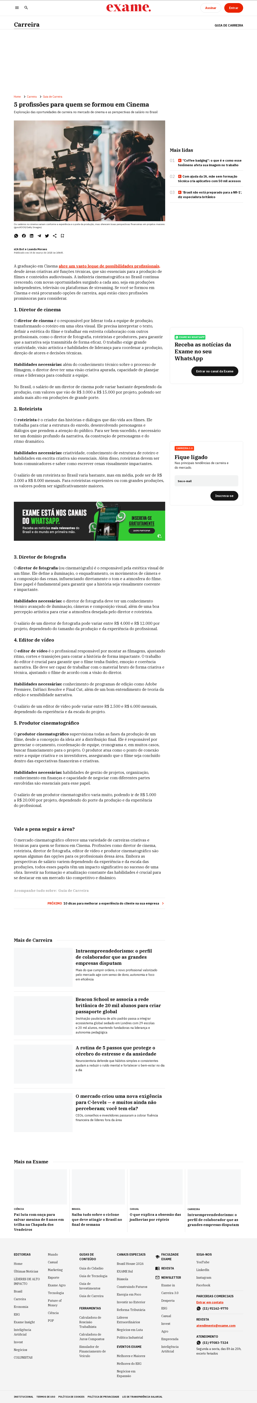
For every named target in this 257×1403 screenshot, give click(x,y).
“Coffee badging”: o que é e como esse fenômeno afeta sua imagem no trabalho (210, 163)
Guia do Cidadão (91, 1268)
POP (51, 1320)
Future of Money (54, 1303)
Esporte (53, 1277)
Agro (164, 1331)
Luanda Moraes (37, 249)
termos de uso (45, 1396)
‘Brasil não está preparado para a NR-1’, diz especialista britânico (210, 194)
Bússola (122, 1279)
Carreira (27, 24)
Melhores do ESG (129, 1364)
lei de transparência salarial (142, 1396)
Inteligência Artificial (22, 1332)
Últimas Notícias (26, 1271)
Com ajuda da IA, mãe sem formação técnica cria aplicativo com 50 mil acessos (209, 178)
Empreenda (169, 1339)
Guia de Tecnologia (93, 1276)
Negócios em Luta (130, 1330)
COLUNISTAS (23, 1357)
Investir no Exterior (131, 1302)
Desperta (168, 1300)
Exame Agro (57, 1285)
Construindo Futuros (132, 1287)
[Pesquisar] (26, 8)
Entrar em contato (210, 1302)
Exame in (168, 1285)
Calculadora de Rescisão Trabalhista (90, 1322)
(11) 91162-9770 (215, 1308)
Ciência (53, 1313)
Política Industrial (130, 1337)
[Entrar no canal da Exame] (214, 371)
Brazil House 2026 (130, 1264)
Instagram (203, 1277)
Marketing (55, 1270)
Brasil (18, 1291)
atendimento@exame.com (215, 1325)
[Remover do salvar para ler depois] (62, 235)
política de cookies (71, 1396)
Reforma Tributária (131, 1310)
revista (167, 1268)
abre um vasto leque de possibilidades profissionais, (109, 266)
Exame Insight (24, 1322)
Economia (21, 1307)
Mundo (53, 1254)
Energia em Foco (129, 1294)
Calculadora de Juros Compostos (91, 1336)
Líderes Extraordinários (128, 1320)
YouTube (202, 1262)
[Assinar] (210, 8)
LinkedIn (202, 1270)
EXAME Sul (125, 1271)
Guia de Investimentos (89, 1286)
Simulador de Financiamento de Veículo (92, 1351)
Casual (53, 1262)
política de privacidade (103, 1396)
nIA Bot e (20, 249)
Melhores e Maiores (131, 1356)
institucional (23, 1396)
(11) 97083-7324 (215, 1343)
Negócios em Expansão (126, 1373)
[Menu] (17, 8)
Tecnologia (56, 1293)
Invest (18, 1342)
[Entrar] (233, 8)
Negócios (20, 1350)
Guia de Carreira (229, 25)
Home (17, 96)
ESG (17, 1314)
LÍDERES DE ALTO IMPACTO (27, 1281)
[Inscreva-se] (224, 496)
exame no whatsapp (190, 337)
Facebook (203, 1285)
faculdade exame (170, 1257)
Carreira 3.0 (184, 448)
